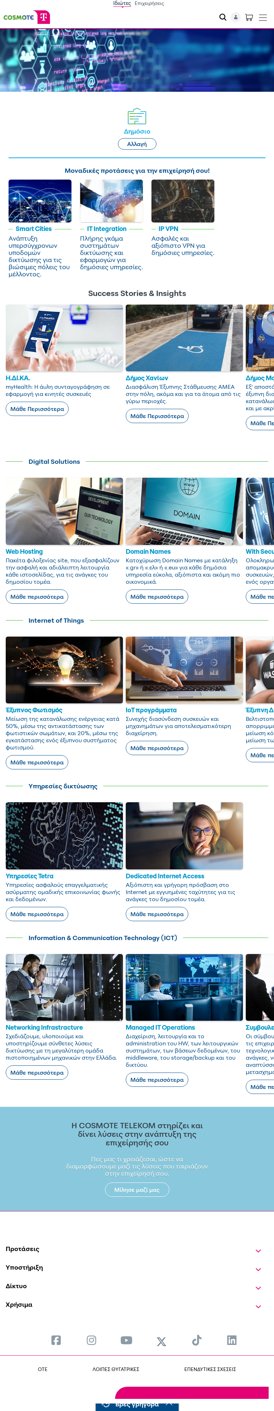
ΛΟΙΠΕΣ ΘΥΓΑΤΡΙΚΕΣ (116, 1369)
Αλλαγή (137, 143)
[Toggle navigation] (263, 16)
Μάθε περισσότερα (37, 596)
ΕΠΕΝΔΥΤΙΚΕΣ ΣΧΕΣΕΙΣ (210, 1369)
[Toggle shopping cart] (249, 17)
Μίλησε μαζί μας (137, 1189)
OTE (43, 1369)
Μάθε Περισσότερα (37, 408)
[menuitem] (56, 1340)
